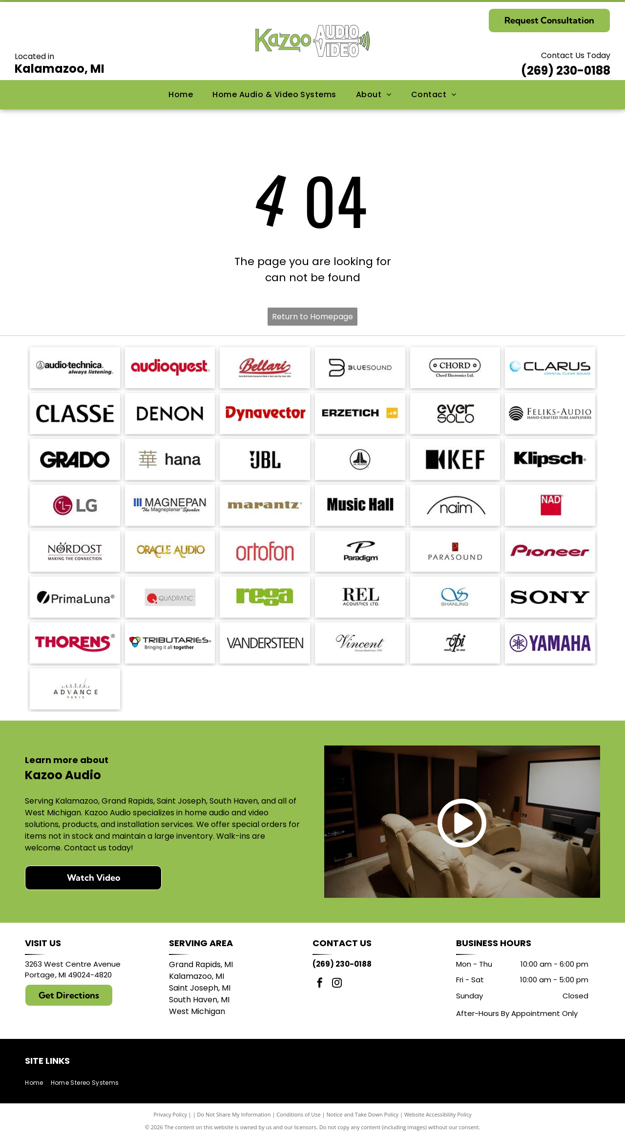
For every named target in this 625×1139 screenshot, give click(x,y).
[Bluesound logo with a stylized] (360, 367)
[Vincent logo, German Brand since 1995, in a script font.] (360, 642)
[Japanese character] (170, 459)
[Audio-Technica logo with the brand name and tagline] (75, 367)
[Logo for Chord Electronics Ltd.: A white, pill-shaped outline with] (455, 367)
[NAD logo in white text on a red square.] (550, 505)
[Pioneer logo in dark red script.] (550, 551)
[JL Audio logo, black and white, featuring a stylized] (360, 459)
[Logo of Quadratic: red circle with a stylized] (170, 597)
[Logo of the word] (265, 597)
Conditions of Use (298, 1114)
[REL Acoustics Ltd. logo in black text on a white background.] (360, 597)
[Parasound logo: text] (455, 551)
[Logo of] (455, 413)
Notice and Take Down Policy (363, 1114)
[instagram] (337, 984)
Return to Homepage (312, 316)
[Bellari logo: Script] (265, 367)
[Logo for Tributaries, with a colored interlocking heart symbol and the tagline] (170, 642)
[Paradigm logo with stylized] (360, 551)
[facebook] (319, 984)
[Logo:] (455, 642)
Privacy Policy (170, 1114)
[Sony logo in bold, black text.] (550, 597)
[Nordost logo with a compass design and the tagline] (75, 551)
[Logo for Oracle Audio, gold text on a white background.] (170, 551)
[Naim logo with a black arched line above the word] (455, 505)
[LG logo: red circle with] (75, 505)
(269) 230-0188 (565, 70)
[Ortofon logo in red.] (265, 551)
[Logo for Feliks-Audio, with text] (550, 413)
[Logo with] (75, 688)
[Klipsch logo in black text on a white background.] (550, 459)
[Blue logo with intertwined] (455, 597)
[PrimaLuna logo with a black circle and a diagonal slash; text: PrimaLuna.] (75, 597)
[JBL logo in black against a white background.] (265, 459)
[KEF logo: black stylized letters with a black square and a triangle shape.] (455, 459)
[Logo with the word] (550, 367)
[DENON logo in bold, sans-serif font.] (170, 413)
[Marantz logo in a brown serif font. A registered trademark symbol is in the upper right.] (265, 505)
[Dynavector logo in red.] (265, 413)
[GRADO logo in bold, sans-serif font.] (75, 459)
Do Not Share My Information (234, 1114)
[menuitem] (181, 94)
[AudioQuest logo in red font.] (170, 367)
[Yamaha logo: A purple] (550, 642)
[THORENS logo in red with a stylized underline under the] (75, 642)
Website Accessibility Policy (438, 1114)
